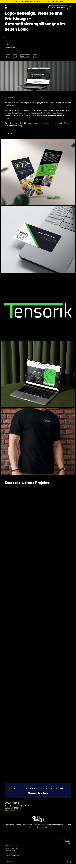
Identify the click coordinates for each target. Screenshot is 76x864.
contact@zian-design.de (13, 810)
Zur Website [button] (9, 133)
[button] (70, 7)
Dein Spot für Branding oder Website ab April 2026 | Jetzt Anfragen (38, 1)
